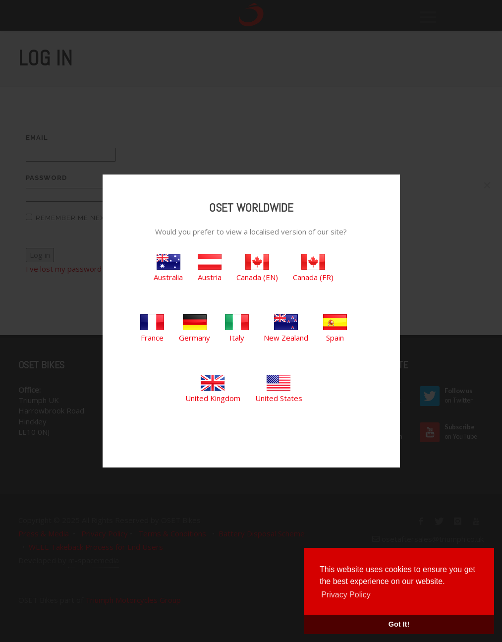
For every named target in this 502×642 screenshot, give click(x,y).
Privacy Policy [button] (346, 594)
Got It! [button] (399, 624)
